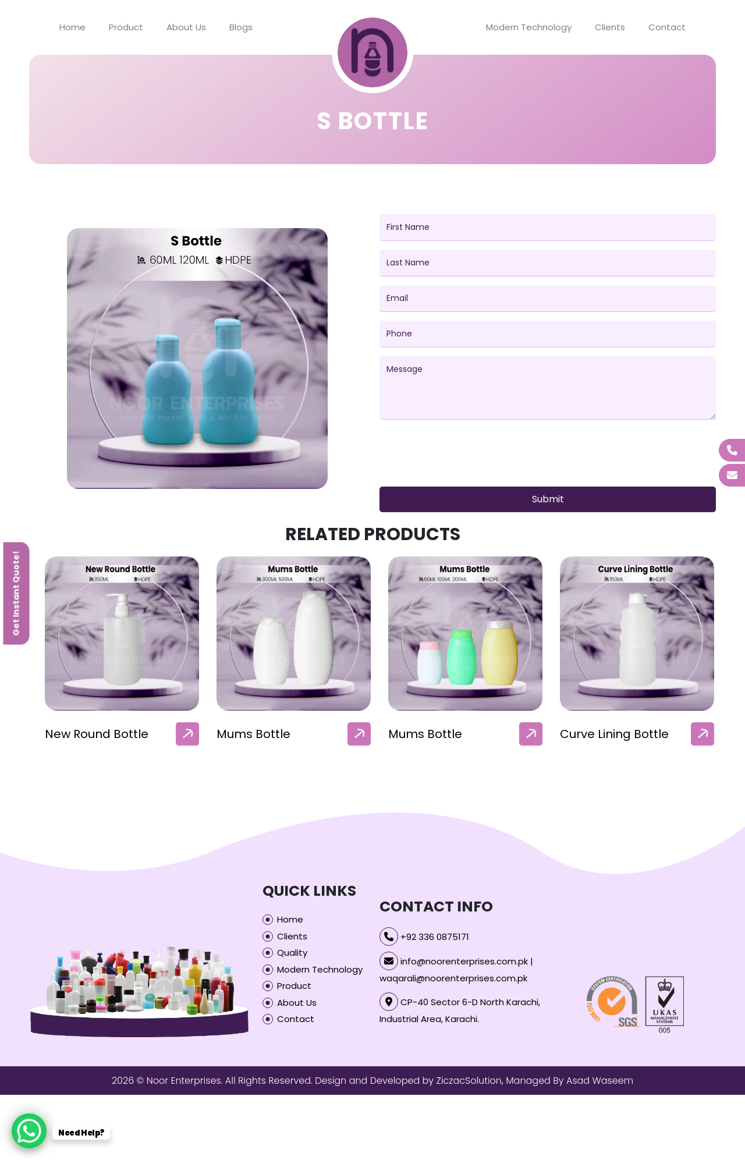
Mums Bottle (425, 734)
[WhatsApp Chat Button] (29, 1130)
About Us (186, 27)
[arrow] (187, 734)
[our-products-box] (122, 633)
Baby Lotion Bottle (98, 734)
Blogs (241, 27)
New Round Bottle (268, 734)
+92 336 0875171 (434, 937)
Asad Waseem (599, 1080)
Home (72, 27)
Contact (667, 27)
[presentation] (467, 455)
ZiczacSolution (469, 1080)
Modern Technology (529, 27)
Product (126, 27)
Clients (610, 27)
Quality (292, 952)
